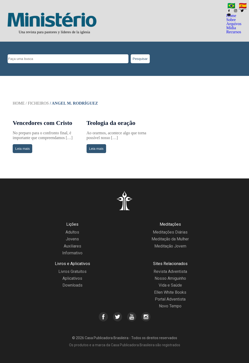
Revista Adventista (170, 271)
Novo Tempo (170, 306)
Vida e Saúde (170, 285)
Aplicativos (72, 278)
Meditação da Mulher (170, 239)
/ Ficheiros (37, 103)
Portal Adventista (170, 299)
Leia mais (22, 149)
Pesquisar (140, 59)
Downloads (72, 285)
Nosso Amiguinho (170, 278)
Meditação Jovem (170, 246)
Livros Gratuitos (72, 271)
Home (19, 103)
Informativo (72, 253)
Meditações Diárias (170, 232)
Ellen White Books (170, 292)
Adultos (72, 232)
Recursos (233, 32)
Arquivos (233, 24)
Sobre (231, 20)
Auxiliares (72, 246)
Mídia (231, 28)
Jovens (72, 239)
